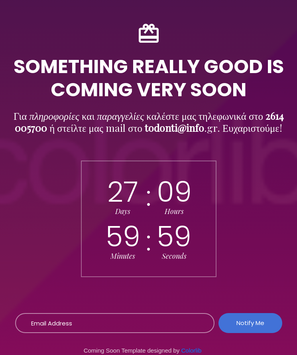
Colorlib (191, 350)
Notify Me (250, 323)
